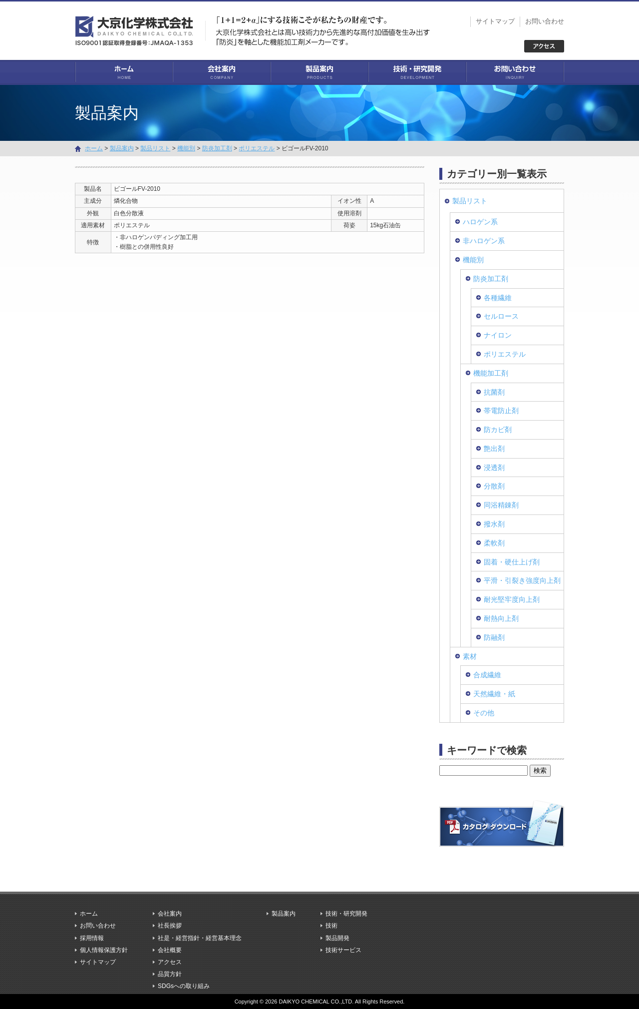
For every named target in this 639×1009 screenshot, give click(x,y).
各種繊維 (498, 298)
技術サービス (343, 950)
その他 (483, 713)
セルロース (501, 316)
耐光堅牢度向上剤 (512, 599)
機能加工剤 (490, 373)
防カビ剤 (498, 430)
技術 (331, 925)
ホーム (124, 72)
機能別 (186, 148)
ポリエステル (257, 148)
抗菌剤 (494, 392)
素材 (470, 656)
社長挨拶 (170, 925)
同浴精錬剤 (501, 505)
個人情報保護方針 (104, 950)
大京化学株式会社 (140, 30)
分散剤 (494, 486)
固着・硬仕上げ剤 (512, 562)
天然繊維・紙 (494, 694)
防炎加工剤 (217, 148)
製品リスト (155, 148)
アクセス (170, 962)
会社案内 (222, 72)
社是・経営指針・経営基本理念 (200, 938)
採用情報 (92, 938)
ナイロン (498, 335)
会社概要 (170, 950)
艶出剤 (494, 449)
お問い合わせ (544, 21)
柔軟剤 (494, 543)
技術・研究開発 (417, 72)
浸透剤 (494, 468)
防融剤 (494, 637)
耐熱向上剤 (501, 618)
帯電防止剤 (501, 411)
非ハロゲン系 (484, 241)
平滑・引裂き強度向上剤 (522, 580)
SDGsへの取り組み (184, 986)
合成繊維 (487, 675)
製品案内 (319, 72)
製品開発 (337, 938)
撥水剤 (494, 524)
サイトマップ (495, 21)
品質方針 (170, 974)
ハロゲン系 (480, 222)
